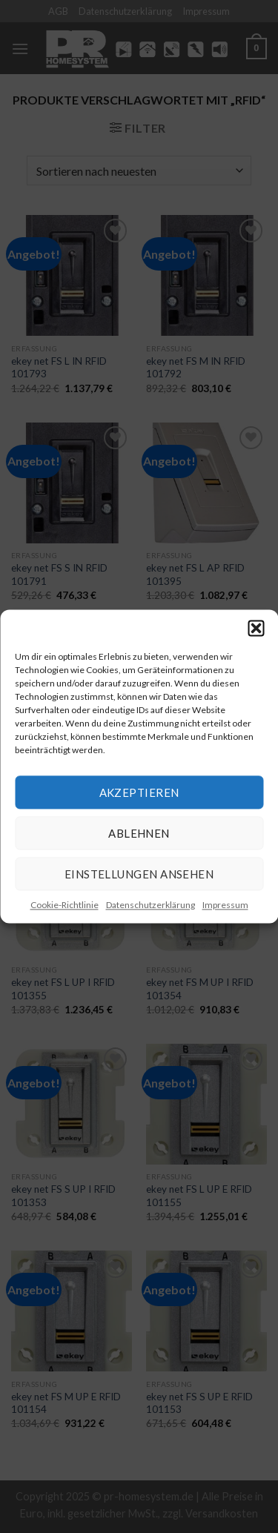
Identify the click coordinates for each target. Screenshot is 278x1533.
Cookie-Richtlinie (64, 904)
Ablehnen (139, 833)
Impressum (225, 904)
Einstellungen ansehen (139, 874)
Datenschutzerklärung (150, 904)
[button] (255, 627)
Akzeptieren (139, 792)
